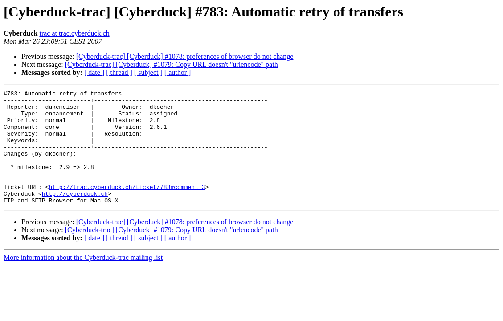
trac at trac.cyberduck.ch (74, 33)
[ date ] (94, 72)
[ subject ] (148, 72)
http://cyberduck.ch (75, 215)
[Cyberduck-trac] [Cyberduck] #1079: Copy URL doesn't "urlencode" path (171, 64)
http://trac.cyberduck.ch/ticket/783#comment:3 (127, 207)
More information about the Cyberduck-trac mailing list (83, 280)
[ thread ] (119, 72)
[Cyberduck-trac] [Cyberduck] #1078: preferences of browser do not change (185, 56)
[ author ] (177, 72)
